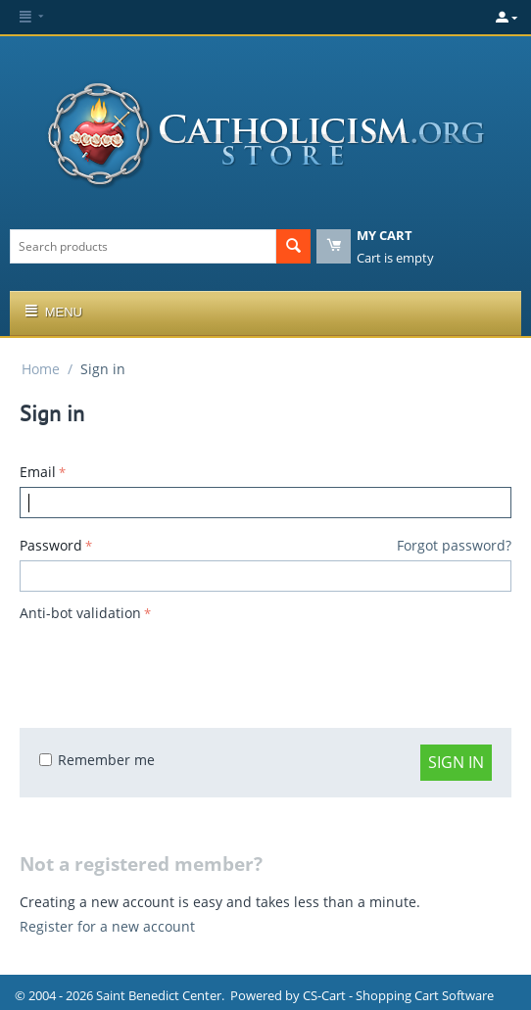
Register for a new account (107, 926)
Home (41, 369)
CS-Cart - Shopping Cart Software (398, 995)
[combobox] (143, 246)
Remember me (97, 759)
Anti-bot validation (80, 612)
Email (38, 471)
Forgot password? (454, 545)
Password (51, 545)
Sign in (456, 762)
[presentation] (168, 665)
